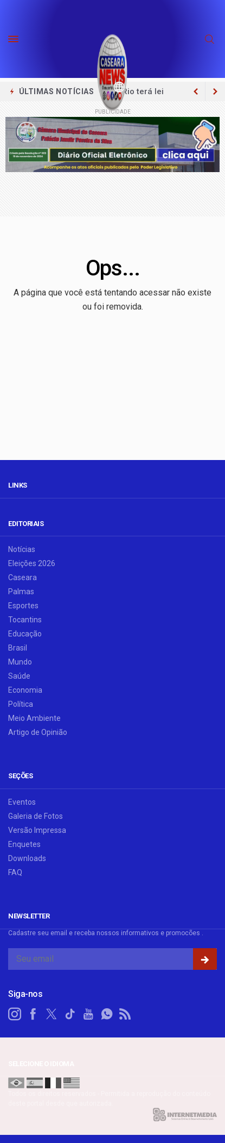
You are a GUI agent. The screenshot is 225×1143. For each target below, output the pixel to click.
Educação (25, 633)
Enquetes (24, 844)
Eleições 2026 (31, 563)
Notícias (21, 549)
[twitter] (51, 1014)
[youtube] (88, 1014)
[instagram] (14, 1014)
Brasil (17, 647)
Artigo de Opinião (37, 732)
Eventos (22, 802)
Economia (25, 690)
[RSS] (125, 1014)
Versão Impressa (37, 830)
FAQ (15, 872)
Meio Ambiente (34, 718)
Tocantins (25, 619)
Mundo (20, 662)
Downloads (27, 858)
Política (20, 704)
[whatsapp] (106, 1014)
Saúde (19, 676)
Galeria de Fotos (35, 816)
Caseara (22, 577)
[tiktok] (69, 1014)
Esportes (23, 605)
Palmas (21, 591)
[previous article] (215, 91)
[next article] (195, 91)
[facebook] (33, 1014)
